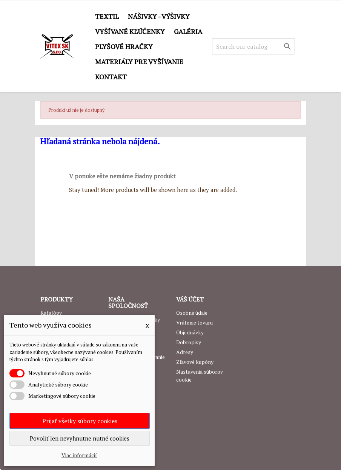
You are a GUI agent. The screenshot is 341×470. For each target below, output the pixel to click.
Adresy (184, 352)
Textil (107, 16)
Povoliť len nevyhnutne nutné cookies (79, 438)
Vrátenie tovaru (194, 322)
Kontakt (111, 76)
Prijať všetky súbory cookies (79, 421)
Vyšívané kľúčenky (130, 31)
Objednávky (190, 332)
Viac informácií (79, 455)
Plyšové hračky (124, 46)
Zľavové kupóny (195, 361)
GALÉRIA (188, 31)
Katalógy (51, 312)
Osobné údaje (191, 312)
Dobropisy (188, 342)
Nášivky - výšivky (159, 16)
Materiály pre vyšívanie (139, 61)
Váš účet (190, 299)
